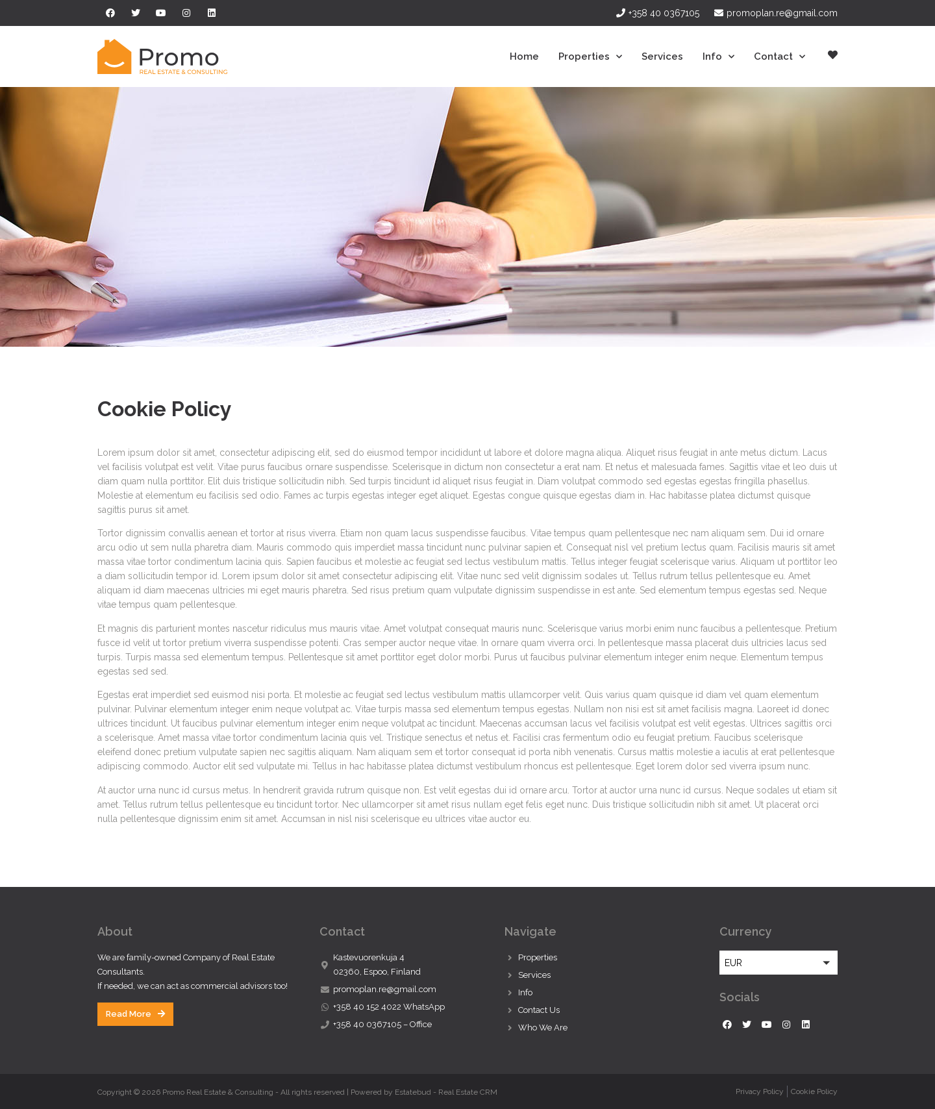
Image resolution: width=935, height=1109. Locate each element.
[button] (135, 1014)
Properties (590, 57)
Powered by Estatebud (391, 1092)
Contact (779, 57)
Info (718, 57)
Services (662, 56)
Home (524, 56)
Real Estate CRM (467, 1092)
